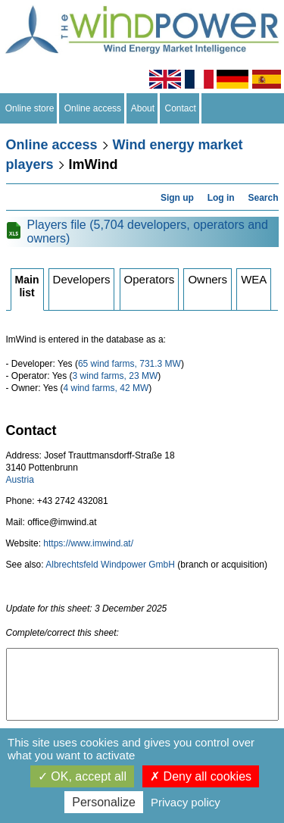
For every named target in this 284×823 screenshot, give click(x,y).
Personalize (104, 802)
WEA (254, 279)
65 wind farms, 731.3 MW (129, 363)
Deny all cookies (200, 776)
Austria (20, 479)
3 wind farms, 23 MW (115, 376)
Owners (207, 279)
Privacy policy (185, 802)
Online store (29, 108)
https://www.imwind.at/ (88, 543)
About (143, 108)
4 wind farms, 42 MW (106, 388)
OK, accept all (82, 776)
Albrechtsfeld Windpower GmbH (110, 564)
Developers (82, 279)
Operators (149, 279)
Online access (92, 108)
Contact (180, 108)
